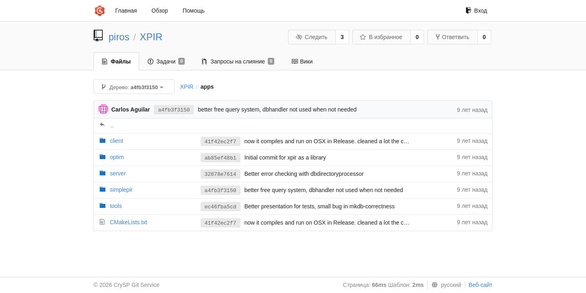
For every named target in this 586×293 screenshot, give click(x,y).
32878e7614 (220, 174)
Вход (476, 10)
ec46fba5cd (220, 207)
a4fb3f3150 (174, 110)
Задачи (166, 61)
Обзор (159, 10)
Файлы (116, 61)
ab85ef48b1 (220, 158)
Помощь (194, 10)
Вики (302, 61)
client (116, 141)
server (118, 173)
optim (117, 157)
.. (112, 125)
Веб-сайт (480, 285)
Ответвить (452, 37)
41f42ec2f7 (220, 142)
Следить (311, 37)
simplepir (121, 189)
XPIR (151, 36)
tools (116, 206)
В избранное (381, 37)
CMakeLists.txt (128, 222)
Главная (126, 10)
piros (119, 36)
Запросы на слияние (238, 61)
